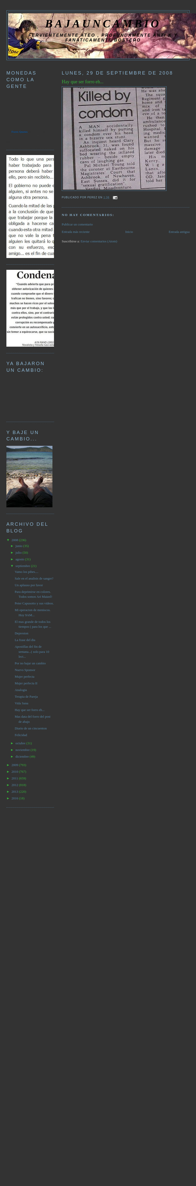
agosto (20, 559)
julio (19, 552)
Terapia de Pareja (26, 696)
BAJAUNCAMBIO (103, 23)
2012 (15, 785)
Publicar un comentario (77, 224)
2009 (15, 765)
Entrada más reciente (76, 232)
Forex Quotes (20, 131)
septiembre (23, 566)
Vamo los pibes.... (26, 572)
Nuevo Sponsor (25, 670)
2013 (15, 791)
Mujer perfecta (24, 676)
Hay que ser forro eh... (82, 81)
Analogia (21, 690)
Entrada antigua (179, 232)
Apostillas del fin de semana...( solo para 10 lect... (32, 651)
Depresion (21, 633)
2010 (15, 772)
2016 (15, 798)
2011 (15, 778)
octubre (21, 743)
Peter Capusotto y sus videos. (34, 603)
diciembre (23, 756)
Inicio (129, 232)
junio (19, 546)
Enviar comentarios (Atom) (99, 241)
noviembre (23, 750)
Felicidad (21, 735)
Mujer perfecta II (26, 683)
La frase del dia (25, 640)
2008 (15, 540)
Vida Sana (21, 703)
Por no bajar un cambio (30, 663)
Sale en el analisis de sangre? (34, 578)
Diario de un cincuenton (31, 728)
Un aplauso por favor (29, 585)
